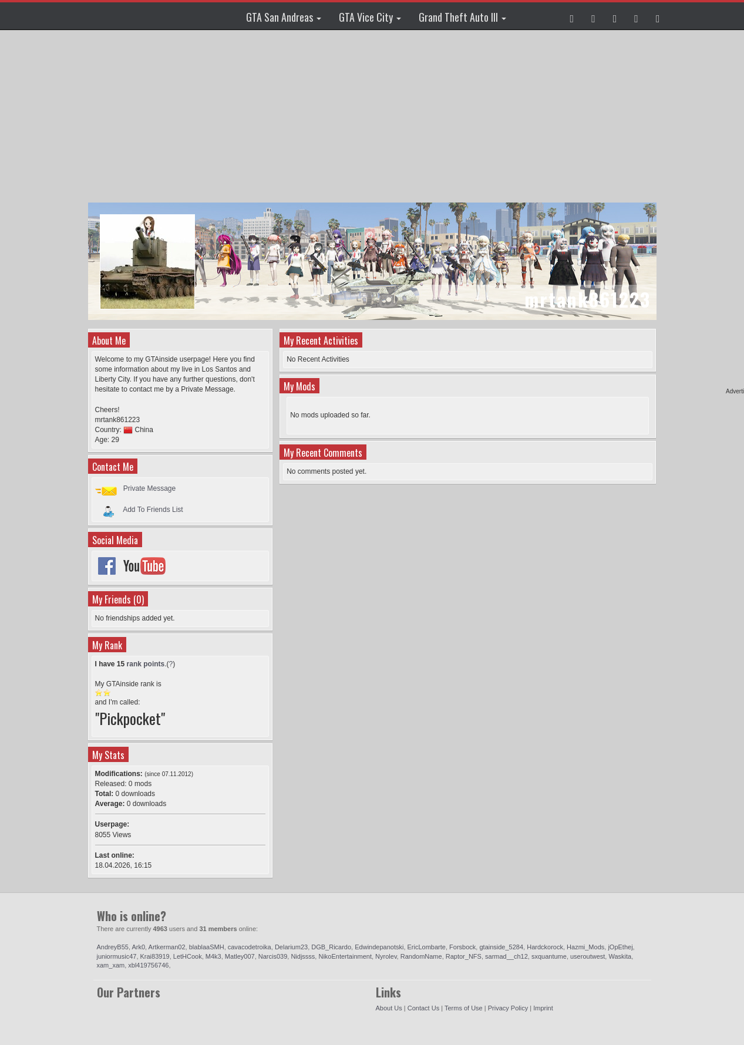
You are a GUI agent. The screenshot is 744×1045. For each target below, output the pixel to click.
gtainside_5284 (501, 946)
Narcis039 (273, 956)
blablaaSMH (206, 946)
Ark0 (138, 946)
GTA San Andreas (283, 17)
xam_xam (111, 965)
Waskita (619, 956)
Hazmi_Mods (585, 946)
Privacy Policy (508, 1008)
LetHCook (187, 956)
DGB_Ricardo (331, 946)
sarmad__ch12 (506, 956)
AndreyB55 (113, 946)
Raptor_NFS (464, 956)
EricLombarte (427, 946)
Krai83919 (155, 956)
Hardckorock (545, 946)
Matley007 (240, 956)
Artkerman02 (167, 946)
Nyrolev (385, 956)
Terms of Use (464, 1008)
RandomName (421, 956)
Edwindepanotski (379, 946)
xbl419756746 (148, 965)
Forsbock (462, 946)
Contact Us (423, 1008)
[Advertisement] (373, 117)
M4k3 (213, 956)
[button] (572, 15)
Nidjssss (303, 956)
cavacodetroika (249, 946)
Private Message (149, 488)
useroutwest (587, 956)
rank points (146, 664)
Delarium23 (291, 946)
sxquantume (549, 956)
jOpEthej (620, 946)
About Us (389, 1008)
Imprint (543, 1008)
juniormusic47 (117, 956)
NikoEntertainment (345, 956)
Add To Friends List (153, 509)
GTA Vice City (370, 17)
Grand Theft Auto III (462, 17)
